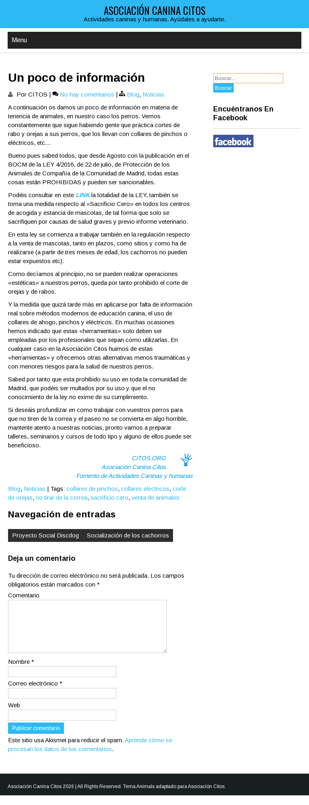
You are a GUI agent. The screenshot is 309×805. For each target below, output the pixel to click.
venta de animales (155, 497)
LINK (83, 194)
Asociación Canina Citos (155, 10)
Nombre (21, 671)
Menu (19, 40)
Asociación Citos (206, 796)
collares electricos (145, 488)
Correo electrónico (35, 693)
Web (14, 714)
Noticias (153, 94)
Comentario (23, 595)
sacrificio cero (109, 497)
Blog (133, 94)
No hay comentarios (87, 94)
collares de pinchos (92, 488)
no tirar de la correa (61, 497)
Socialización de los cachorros (128, 535)
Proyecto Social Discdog (45, 535)
